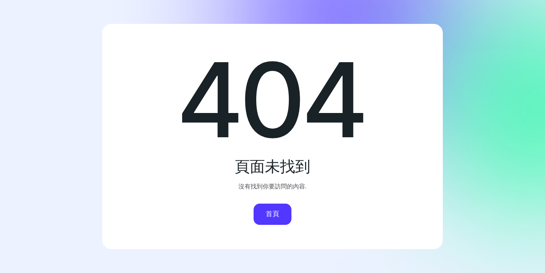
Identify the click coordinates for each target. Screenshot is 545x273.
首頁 (272, 214)
